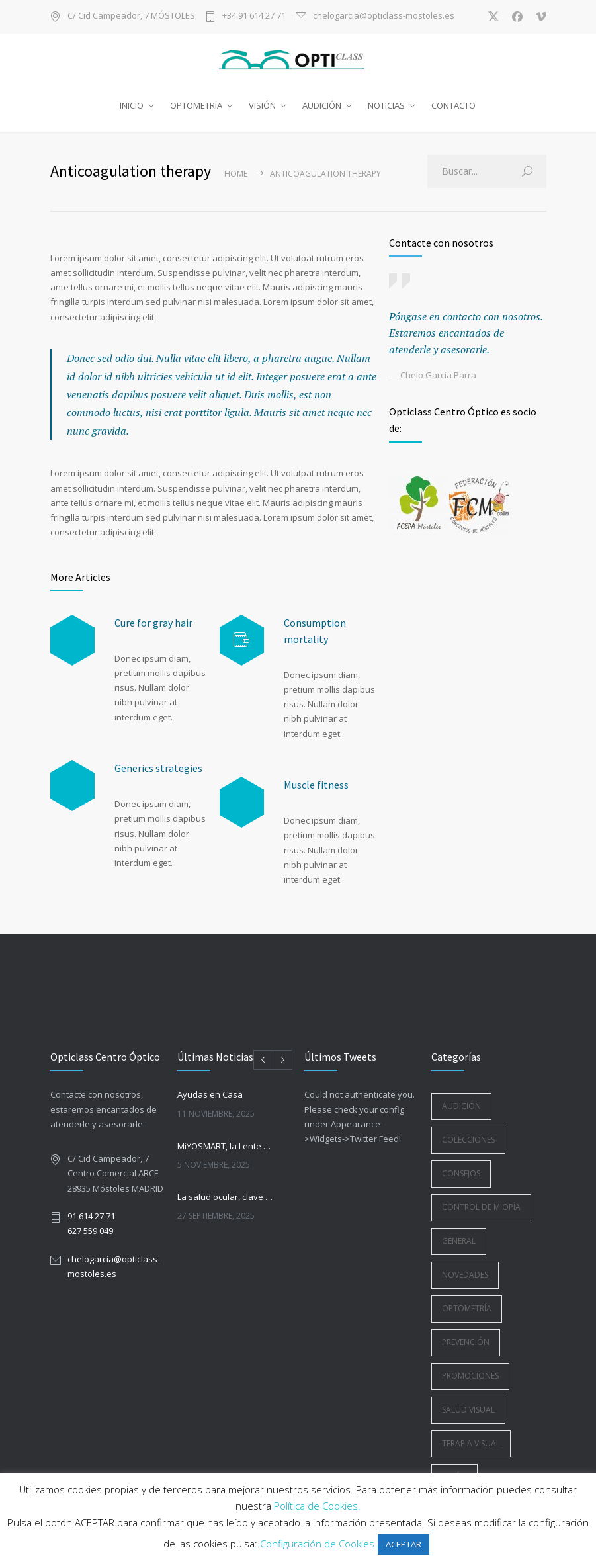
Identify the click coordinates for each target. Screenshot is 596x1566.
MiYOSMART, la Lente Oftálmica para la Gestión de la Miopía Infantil (226, 1146)
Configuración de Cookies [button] (317, 1543)
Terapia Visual (471, 1443)
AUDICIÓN (321, 105)
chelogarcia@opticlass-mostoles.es (383, 16)
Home (235, 173)
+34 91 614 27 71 (254, 16)
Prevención (466, 1342)
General (459, 1240)
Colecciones (468, 1139)
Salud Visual (468, 1409)
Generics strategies (158, 768)
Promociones (470, 1375)
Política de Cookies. (317, 1505)
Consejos (461, 1173)
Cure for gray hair (153, 622)
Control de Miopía (481, 1207)
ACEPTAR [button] (403, 1544)
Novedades (465, 1274)
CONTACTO (453, 105)
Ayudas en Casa (210, 1094)
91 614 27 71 (91, 1216)
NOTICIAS (386, 105)
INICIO (132, 105)
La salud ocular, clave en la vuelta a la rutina (226, 1197)
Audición (461, 1105)
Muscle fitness (316, 784)
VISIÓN (262, 105)
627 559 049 (90, 1231)
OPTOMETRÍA (196, 105)
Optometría (466, 1308)
